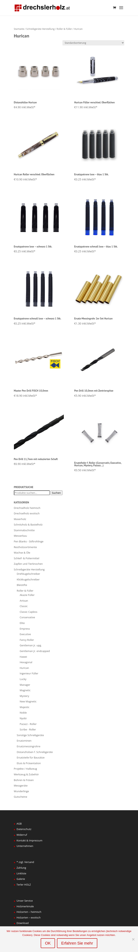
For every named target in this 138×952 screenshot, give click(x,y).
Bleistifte (22, 585)
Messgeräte (21, 785)
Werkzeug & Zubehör (26, 774)
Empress (25, 628)
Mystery (24, 696)
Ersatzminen (24, 740)
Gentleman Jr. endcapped (35, 651)
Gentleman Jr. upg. (31, 645)
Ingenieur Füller (29, 673)
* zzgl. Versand (25, 862)
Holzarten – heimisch (29, 912)
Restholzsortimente (25, 547)
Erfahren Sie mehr (77, 943)
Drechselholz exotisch (27, 513)
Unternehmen (25, 846)
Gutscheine (20, 796)
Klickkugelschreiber (28, 579)
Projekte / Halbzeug (25, 768)
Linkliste (21, 873)
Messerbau (20, 535)
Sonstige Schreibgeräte (30, 735)
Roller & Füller (64, 29)
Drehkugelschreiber (28, 574)
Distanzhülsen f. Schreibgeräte (35, 752)
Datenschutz (24, 829)
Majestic (25, 707)
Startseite (19, 29)
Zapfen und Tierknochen (28, 564)
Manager (25, 684)
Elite (22, 623)
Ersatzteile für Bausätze (31, 757)
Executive (25, 634)
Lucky (23, 679)
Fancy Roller (27, 640)
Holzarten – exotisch (29, 917)
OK (48, 943)
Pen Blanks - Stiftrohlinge (28, 541)
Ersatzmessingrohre (28, 746)
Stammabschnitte (24, 530)
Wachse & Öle (22, 552)
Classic (24, 606)
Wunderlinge (21, 791)
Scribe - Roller (28, 729)
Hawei (23, 656)
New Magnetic (28, 701)
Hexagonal (26, 662)
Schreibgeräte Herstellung (40, 29)
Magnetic (25, 690)
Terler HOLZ (24, 884)
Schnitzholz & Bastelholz (28, 524)
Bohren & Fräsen (24, 780)
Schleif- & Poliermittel (26, 558)
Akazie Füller (27, 595)
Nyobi (23, 718)
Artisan (24, 600)
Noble (23, 712)
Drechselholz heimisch (27, 508)
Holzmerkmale (25, 906)
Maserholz (20, 519)
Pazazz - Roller (28, 724)
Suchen (56, 493)
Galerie (21, 879)
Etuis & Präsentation (29, 763)
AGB (19, 823)
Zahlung (21, 867)
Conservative (27, 617)
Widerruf (22, 835)
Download (23, 923)
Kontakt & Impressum (29, 840)
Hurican (24, 668)
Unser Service (25, 900)
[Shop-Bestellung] (93, 42)
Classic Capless (28, 612)
